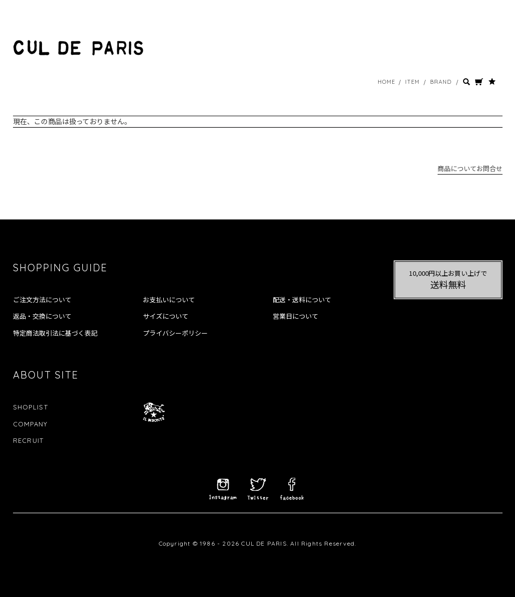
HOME (386, 81)
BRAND (441, 81)
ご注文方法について (42, 300)
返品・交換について (42, 316)
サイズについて (165, 316)
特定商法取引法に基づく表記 (55, 333)
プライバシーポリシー (175, 333)
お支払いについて (169, 300)
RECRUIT (28, 440)
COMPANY (30, 424)
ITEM (412, 81)
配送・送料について (302, 300)
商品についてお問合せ (470, 168)
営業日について (295, 316)
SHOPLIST (30, 407)
